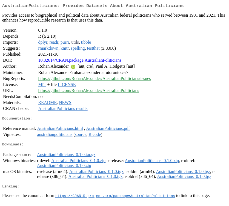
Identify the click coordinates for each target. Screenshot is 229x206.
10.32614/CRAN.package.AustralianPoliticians (79, 61)
